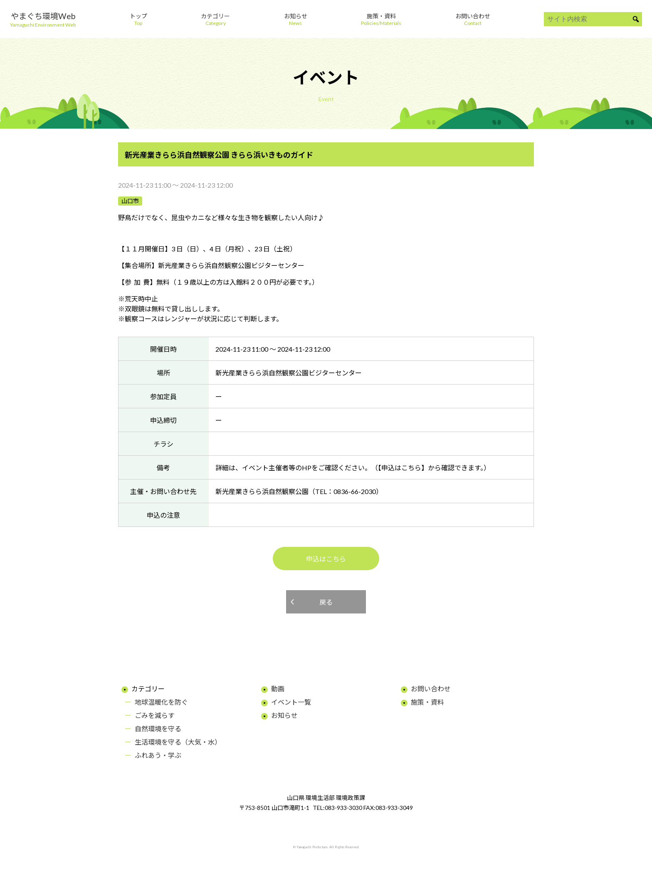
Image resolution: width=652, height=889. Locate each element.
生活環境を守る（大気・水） (178, 742)
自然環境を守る (158, 729)
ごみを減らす (155, 715)
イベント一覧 (291, 702)
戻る (326, 602)
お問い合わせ (431, 689)
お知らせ (284, 715)
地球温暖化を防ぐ (161, 702)
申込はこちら (326, 559)
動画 (277, 689)
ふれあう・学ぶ (158, 755)
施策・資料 (427, 702)
